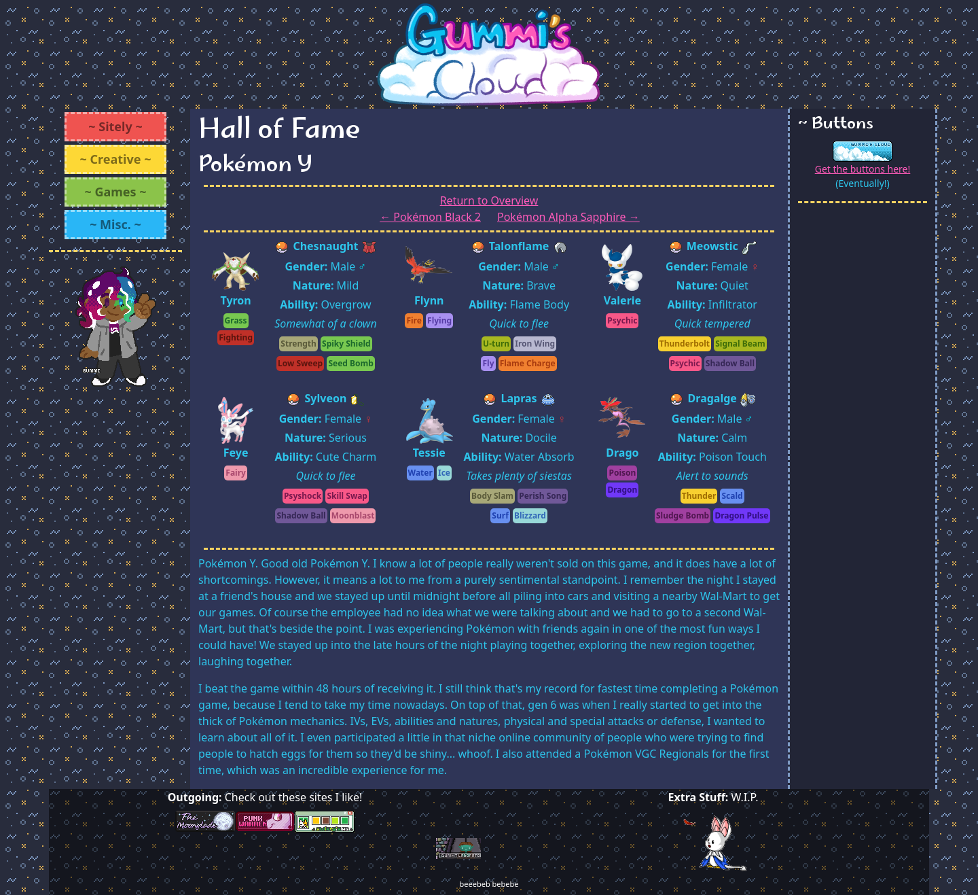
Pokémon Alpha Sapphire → (568, 216)
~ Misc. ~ (115, 224)
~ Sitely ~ (115, 126)
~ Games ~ (115, 191)
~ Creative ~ (115, 159)
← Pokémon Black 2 (430, 216)
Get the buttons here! (863, 168)
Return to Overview (489, 200)
